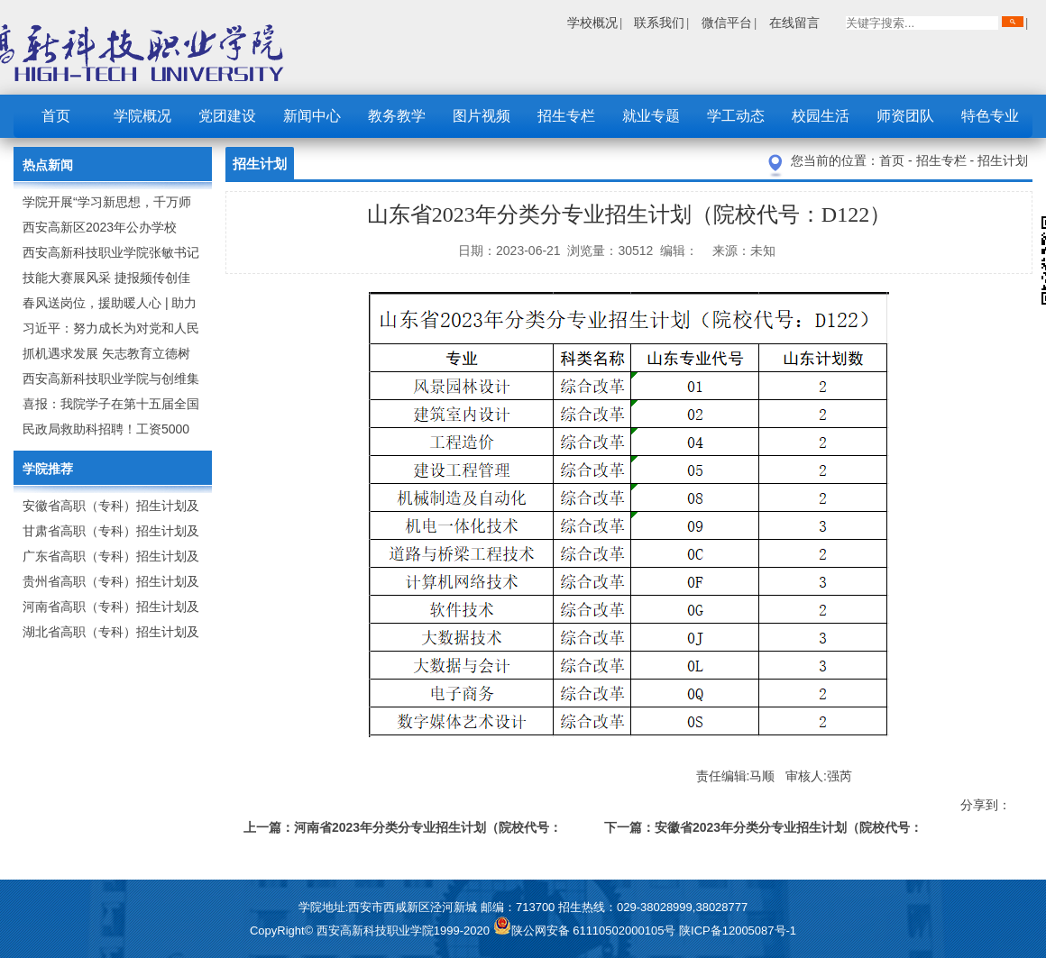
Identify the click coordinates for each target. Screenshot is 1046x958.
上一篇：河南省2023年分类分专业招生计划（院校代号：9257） (402, 830)
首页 (55, 115)
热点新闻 (48, 165)
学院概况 (142, 115)
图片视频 (481, 115)
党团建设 (227, 115)
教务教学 (397, 115)
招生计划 (1002, 160)
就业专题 (651, 115)
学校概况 (592, 22)
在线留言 (794, 22)
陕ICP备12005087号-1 (737, 930)
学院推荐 (48, 468)
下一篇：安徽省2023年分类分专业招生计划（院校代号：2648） (763, 830)
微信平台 (727, 22)
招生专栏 (566, 115)
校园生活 (820, 115)
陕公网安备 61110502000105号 (586, 930)
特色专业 (990, 115)
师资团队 (905, 115)
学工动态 (736, 115)
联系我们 (659, 22)
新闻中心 (312, 115)
